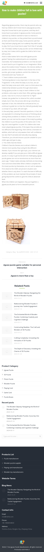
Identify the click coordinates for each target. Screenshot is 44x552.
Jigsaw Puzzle (8, 370)
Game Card (8, 393)
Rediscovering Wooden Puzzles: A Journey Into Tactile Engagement (25, 305)
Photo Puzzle (8, 379)
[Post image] (7, 296)
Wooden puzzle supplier (12, 463)
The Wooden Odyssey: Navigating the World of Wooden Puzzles (27, 294)
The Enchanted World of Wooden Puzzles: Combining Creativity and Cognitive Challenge (26, 317)
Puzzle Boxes (8, 397)
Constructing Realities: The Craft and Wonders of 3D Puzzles (27, 328)
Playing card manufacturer (13, 468)
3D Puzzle (7, 375)
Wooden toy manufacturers (13, 472)
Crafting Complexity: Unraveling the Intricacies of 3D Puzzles (26, 339)
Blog (14, 252)
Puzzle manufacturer (11, 459)
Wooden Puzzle (9, 384)
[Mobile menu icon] (41, 3)
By (23, 252)
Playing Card (8, 388)
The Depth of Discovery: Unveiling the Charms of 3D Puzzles (27, 350)
